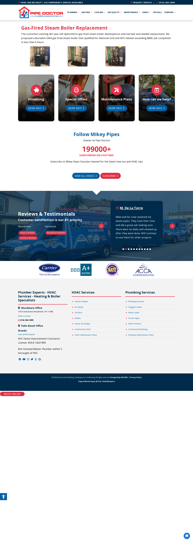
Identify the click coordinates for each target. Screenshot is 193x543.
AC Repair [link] (79, 453)
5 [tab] (134, 396)
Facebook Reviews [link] (56, 306)
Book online (12, 540)
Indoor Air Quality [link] (82, 470)
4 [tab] (132, 396)
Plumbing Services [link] (136, 448)
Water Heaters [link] (134, 470)
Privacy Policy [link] (136, 524)
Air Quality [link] (114, 12)
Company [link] (169, 12)
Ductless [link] (78, 459)
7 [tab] (140, 396)
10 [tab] (148, 396)
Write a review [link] (24, 462)
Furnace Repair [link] (81, 448)
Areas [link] (145, 12)
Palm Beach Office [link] (32, 472)
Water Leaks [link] (133, 459)
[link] (3, 496)
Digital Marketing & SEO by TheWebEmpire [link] (96, 528)
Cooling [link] (99, 12)
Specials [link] (157, 12)
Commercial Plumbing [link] (138, 476)
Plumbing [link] (72, 12)
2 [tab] (126, 396)
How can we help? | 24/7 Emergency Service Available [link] (50, 2)
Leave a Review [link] (27, 306)
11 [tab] (150, 396)
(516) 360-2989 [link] (165, 2)
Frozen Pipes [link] (134, 465)
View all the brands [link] (26, 481)
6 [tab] (137, 396)
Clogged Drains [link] (135, 453)
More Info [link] (36, 108)
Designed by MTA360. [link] (119, 524)
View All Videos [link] (86, 175)
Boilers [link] (78, 465)
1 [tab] (124, 396)
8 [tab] (142, 396)
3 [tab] (129, 396)
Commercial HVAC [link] (83, 476)
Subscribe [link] (110, 175)
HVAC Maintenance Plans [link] (86, 481)
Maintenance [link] (131, 12)
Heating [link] (85, 12)
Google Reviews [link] (28, 311)
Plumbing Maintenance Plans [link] (141, 481)
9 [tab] (145, 396)
